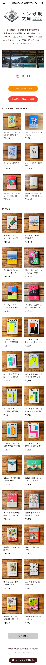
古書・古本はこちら (23, 88)
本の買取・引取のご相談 (23, 99)
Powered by (23, 653)
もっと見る (23, 635)
